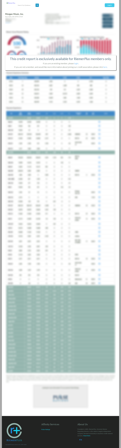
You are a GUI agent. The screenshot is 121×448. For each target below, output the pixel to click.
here (105, 67)
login (76, 63)
